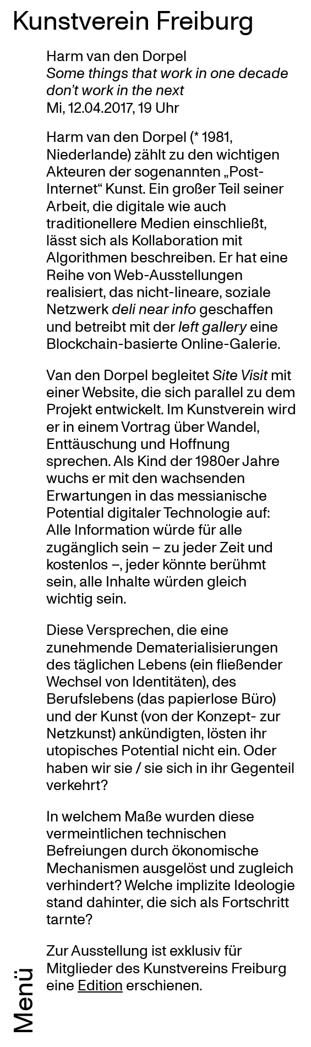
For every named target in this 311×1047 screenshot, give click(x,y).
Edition (100, 984)
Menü (22, 1000)
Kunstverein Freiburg (133, 19)
